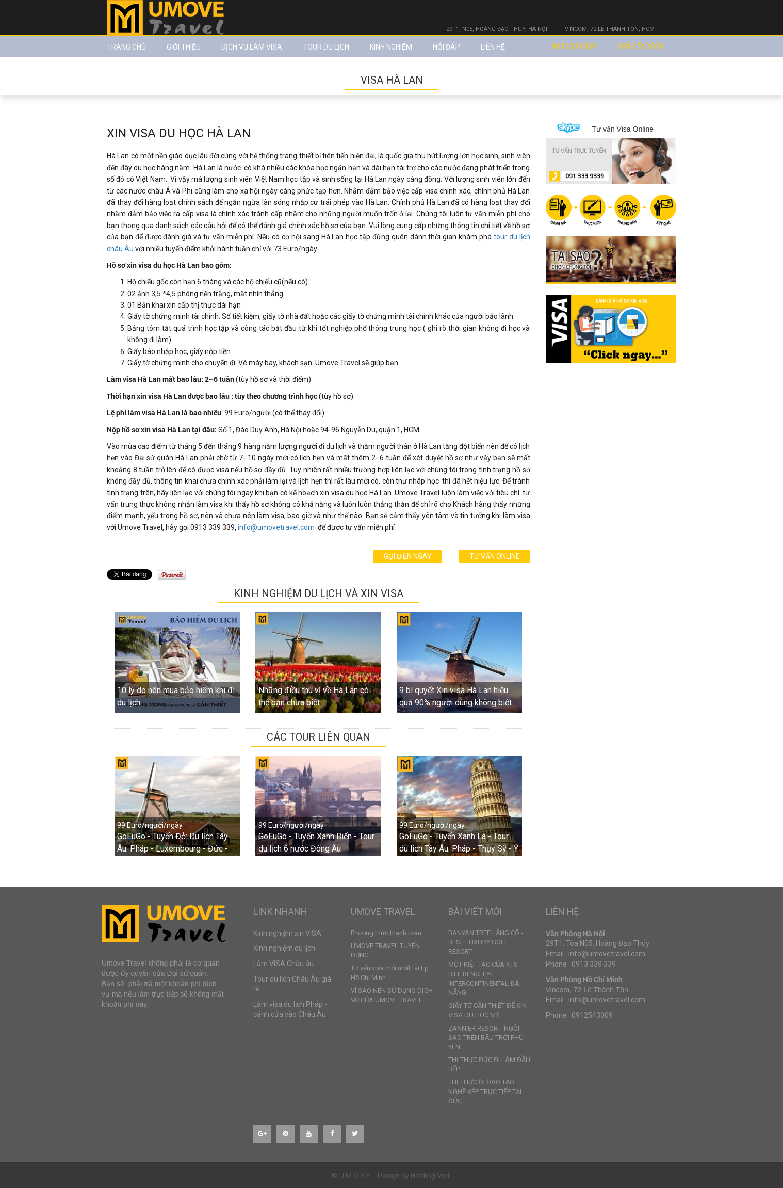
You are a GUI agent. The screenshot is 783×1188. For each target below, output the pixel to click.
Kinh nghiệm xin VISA (287, 933)
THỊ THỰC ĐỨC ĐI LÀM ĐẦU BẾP (489, 1064)
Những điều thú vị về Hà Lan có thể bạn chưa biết (313, 696)
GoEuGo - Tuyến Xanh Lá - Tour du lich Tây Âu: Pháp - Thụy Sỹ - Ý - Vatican (458, 848)
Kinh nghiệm (391, 47)
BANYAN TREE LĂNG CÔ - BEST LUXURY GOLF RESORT (485, 942)
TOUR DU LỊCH (326, 47)
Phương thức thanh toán (386, 933)
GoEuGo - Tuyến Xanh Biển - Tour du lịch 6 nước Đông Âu (316, 842)
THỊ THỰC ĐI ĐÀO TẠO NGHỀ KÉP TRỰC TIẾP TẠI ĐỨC (484, 1091)
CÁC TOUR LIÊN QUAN (318, 737)
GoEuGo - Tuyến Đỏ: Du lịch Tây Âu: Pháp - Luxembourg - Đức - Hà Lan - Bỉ (172, 848)
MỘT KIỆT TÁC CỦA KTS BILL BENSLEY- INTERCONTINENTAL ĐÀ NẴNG (483, 978)
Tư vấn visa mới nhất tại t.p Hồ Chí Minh (390, 972)
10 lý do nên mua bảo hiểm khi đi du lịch (176, 696)
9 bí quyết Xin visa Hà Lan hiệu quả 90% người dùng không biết (455, 696)
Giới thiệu (184, 47)
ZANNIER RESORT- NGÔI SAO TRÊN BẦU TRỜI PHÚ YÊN (486, 1037)
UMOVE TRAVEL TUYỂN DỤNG (385, 950)
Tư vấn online (494, 556)
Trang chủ (126, 47)
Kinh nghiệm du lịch (284, 948)
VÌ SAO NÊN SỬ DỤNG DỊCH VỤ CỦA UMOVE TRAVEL (392, 995)
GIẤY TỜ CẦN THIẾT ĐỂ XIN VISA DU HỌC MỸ (487, 1010)
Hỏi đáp (446, 47)
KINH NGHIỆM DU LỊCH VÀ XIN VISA (318, 593)
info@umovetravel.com (276, 527)
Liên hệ (493, 47)
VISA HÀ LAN (392, 80)
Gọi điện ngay (408, 556)
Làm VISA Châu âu (283, 963)
